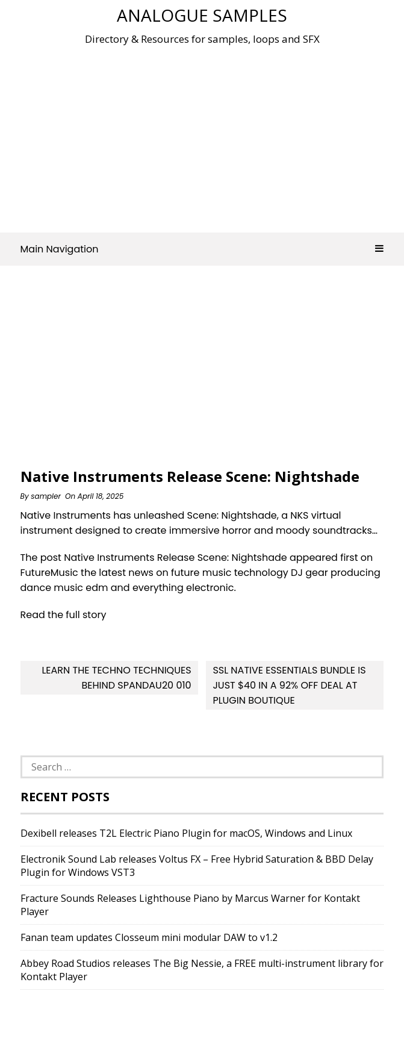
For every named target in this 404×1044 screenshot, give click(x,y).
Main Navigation (202, 249)
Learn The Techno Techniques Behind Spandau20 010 (116, 677)
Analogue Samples (202, 15)
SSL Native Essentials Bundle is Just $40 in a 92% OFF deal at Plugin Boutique (289, 685)
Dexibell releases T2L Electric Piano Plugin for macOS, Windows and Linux (186, 833)
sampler (46, 496)
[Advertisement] (212, 135)
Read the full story (63, 615)
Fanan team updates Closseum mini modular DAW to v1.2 (149, 937)
